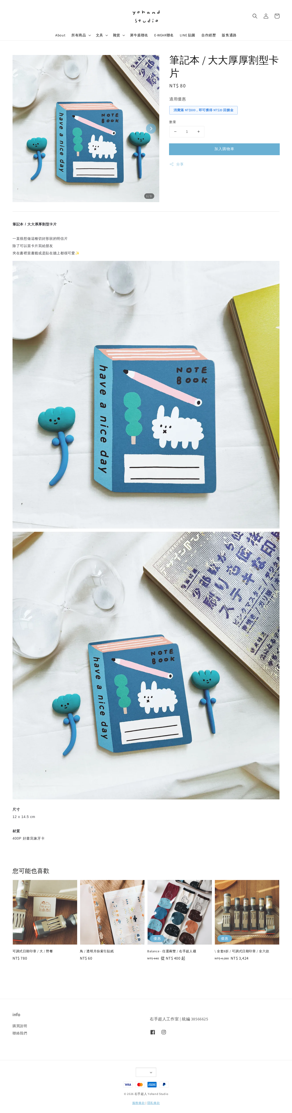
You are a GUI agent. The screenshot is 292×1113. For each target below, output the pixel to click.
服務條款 (138, 1103)
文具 (99, 35)
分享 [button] (176, 164)
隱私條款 (153, 1103)
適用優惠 (177, 99)
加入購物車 (224, 148)
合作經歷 (208, 35)
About (60, 35)
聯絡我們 (20, 1033)
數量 (172, 122)
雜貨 (116, 35)
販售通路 (229, 35)
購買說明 (20, 1026)
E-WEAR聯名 (164, 35)
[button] (254, 16)
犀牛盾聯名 (139, 35)
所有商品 (78, 35)
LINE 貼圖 (187, 35)
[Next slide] (151, 129)
